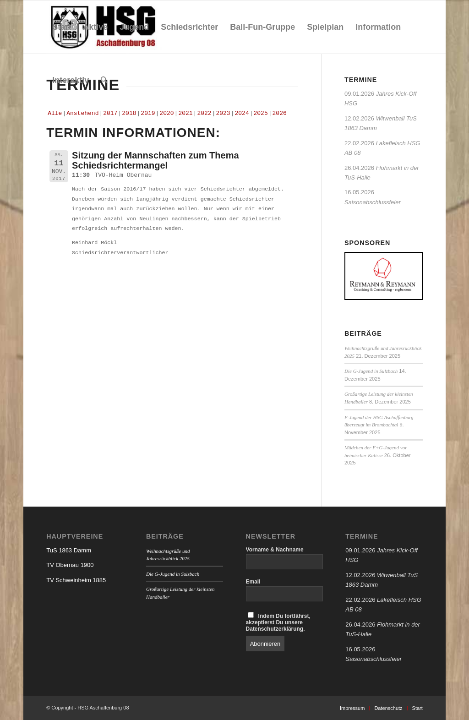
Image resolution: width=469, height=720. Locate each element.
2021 (185, 113)
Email (253, 581)
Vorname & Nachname (275, 549)
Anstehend (82, 113)
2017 (110, 113)
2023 (223, 113)
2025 (261, 113)
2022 (204, 113)
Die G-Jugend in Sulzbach (371, 371)
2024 (241, 113)
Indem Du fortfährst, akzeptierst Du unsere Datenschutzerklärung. (278, 622)
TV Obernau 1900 (69, 565)
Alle (55, 113)
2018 (129, 113)
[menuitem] (61, 27)
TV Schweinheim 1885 (76, 580)
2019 (148, 113)
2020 (166, 113)
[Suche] (104, 80)
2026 (280, 113)
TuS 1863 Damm (68, 550)
